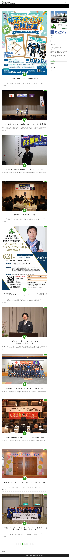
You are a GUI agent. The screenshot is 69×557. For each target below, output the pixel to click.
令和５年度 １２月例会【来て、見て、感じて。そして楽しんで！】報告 (24, 483)
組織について (48, 2)
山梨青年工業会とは (42, 2)
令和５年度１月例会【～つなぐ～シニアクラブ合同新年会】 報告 (25, 438)
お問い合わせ (62, 2)
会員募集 (57, 2)
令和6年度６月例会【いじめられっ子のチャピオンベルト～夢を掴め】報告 (24, 125)
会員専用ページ (53, 37)
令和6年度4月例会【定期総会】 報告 (24, 216)
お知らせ (45, 11)
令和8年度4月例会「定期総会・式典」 (56, 47)
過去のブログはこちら (54, 35)
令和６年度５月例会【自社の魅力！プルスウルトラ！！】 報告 (24, 170)
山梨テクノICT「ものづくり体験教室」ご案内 (24, 79)
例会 (51, 70)
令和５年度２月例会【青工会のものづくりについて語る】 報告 (24, 389)
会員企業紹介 (53, 2)
